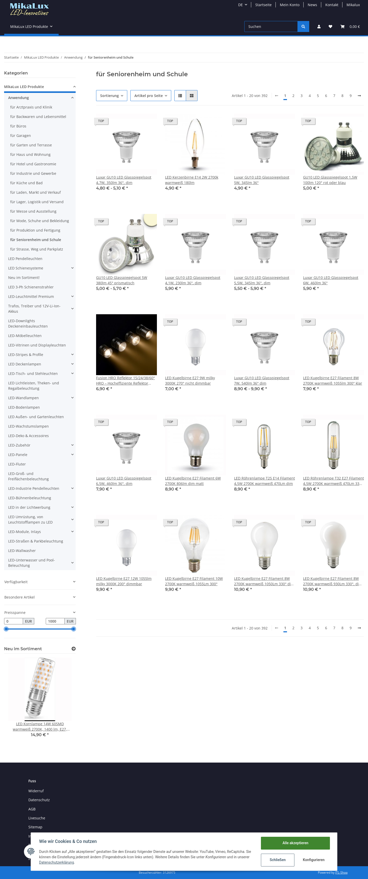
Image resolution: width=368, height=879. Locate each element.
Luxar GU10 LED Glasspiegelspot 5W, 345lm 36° (261, 180)
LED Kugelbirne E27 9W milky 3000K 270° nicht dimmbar (190, 380)
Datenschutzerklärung (56, 862)
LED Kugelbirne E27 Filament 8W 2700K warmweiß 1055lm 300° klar (332, 380)
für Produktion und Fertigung (35, 230)
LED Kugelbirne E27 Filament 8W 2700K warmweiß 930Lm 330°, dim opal (332, 581)
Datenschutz (39, 799)
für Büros (18, 126)
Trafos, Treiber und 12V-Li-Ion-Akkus (34, 308)
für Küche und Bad (26, 182)
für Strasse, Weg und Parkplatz (36, 249)
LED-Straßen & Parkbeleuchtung (35, 541)
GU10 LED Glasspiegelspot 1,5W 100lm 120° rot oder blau (330, 180)
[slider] (6, 629)
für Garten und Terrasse (31, 145)
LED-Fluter (17, 464)
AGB (32, 809)
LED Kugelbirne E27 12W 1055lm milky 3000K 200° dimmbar (124, 581)
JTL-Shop (341, 872)
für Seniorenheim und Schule (35, 239)
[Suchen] (271, 26)
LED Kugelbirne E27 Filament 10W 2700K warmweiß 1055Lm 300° (194, 581)
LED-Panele (17, 454)
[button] (319, 26)
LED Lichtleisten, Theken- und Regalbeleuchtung (33, 386)
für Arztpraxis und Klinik (31, 107)
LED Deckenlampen (24, 364)
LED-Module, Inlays (24, 531)
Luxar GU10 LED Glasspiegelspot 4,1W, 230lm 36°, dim (192, 280)
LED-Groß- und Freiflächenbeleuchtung (28, 476)
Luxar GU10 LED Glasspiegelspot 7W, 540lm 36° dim (261, 380)
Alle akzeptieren (295, 843)
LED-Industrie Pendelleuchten (33, 488)
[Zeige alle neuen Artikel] (74, 648)
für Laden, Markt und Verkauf (35, 192)
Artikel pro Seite (148, 95)
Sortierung (109, 95)
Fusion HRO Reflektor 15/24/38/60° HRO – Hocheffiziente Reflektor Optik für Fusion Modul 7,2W (125, 380)
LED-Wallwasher (22, 550)
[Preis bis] (55, 621)
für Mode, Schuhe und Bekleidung (39, 220)
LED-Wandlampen (23, 397)
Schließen (278, 860)
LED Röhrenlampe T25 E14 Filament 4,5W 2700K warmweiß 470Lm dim (264, 481)
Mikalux (353, 4)
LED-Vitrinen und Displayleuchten (37, 345)
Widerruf (36, 790)
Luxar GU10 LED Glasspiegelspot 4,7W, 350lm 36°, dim (123, 180)
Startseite (263, 4)
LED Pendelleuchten (25, 258)
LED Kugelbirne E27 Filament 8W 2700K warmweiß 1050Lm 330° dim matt (264, 581)
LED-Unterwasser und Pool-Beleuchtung (31, 563)
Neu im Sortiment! (24, 277)
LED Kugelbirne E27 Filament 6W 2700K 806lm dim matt (193, 481)
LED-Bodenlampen (24, 407)
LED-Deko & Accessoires (28, 435)
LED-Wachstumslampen (28, 426)
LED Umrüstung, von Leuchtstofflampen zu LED (30, 519)
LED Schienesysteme (25, 268)
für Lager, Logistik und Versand (37, 201)
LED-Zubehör (19, 445)
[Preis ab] (13, 621)
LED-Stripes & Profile (25, 354)
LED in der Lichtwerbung (29, 507)
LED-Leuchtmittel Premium (31, 296)
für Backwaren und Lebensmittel (38, 116)
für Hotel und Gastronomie (33, 163)
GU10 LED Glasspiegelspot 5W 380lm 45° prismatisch (121, 280)
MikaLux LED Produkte (24, 86)
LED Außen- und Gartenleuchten (36, 416)
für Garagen (20, 135)
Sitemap (35, 826)
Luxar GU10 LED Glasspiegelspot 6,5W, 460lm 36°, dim (123, 481)
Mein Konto (290, 4)
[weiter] (359, 95)
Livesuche (36, 818)
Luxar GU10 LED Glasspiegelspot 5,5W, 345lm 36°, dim (261, 280)
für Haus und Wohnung (30, 154)
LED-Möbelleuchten (25, 335)
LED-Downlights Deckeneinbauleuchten (28, 323)
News (312, 4)
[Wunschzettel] (330, 26)
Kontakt (331, 4)
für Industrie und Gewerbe (33, 173)
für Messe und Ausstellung (33, 211)
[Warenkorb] (350, 26)
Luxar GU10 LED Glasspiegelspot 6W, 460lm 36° (330, 280)
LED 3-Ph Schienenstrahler (31, 287)
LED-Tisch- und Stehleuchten (33, 373)
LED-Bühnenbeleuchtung (29, 497)
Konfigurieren (314, 860)
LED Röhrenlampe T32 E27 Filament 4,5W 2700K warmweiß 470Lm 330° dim (333, 481)
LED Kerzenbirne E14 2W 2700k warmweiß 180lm (191, 180)
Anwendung (18, 97)
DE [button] (240, 4)
